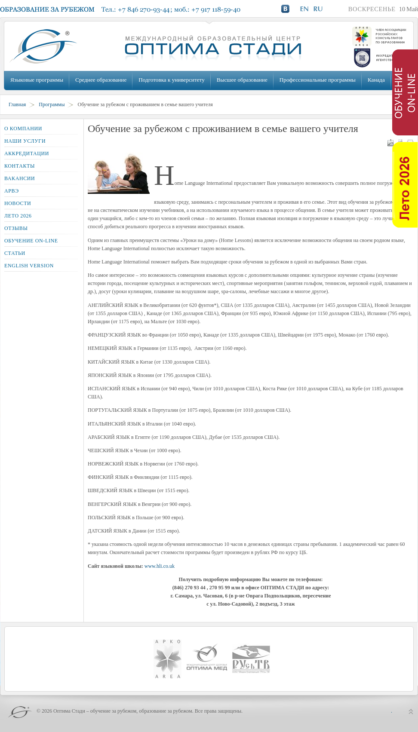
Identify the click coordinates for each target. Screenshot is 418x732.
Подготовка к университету (171, 80)
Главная (17, 104)
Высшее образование (242, 80)
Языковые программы (36, 80)
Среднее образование (100, 80)
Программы (52, 104)
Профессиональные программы (318, 80)
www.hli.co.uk (159, 566)
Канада (376, 80)
